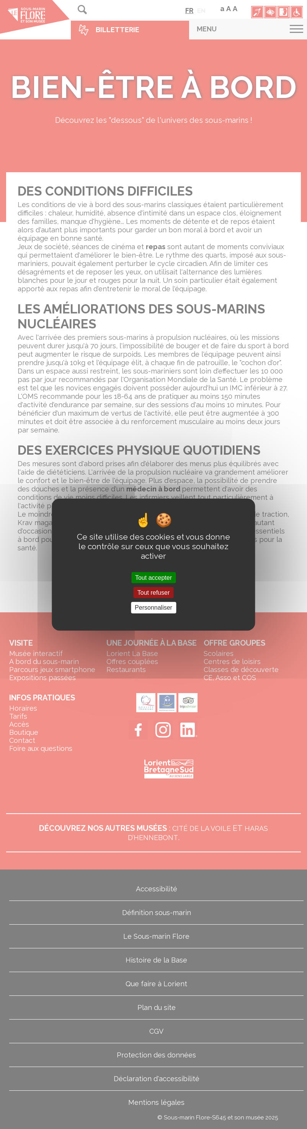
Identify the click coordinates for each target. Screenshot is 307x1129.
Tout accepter (153, 577)
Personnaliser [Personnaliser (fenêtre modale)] (153, 607)
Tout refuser (153, 592)
